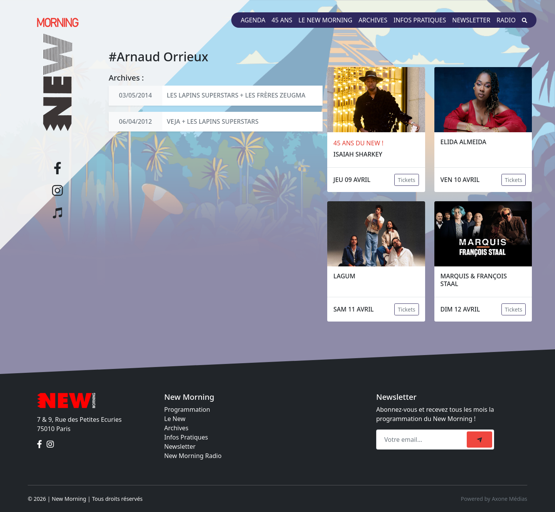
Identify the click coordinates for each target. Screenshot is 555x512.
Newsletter (471, 20)
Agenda (252, 20)
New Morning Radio (193, 455)
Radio (506, 20)
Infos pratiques (420, 20)
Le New (174, 418)
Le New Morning (325, 20)
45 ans (282, 20)
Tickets (406, 180)
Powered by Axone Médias (494, 498)
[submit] (479, 439)
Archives (372, 20)
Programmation (187, 409)
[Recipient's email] (422, 439)
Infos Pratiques (186, 437)
